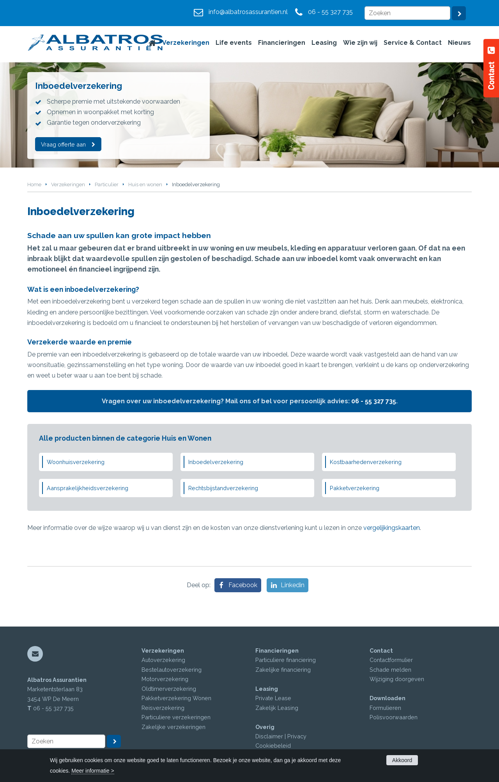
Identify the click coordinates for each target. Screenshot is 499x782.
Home (34, 184)
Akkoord (402, 760)
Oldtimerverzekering (169, 688)
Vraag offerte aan (63, 144)
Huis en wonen (145, 184)
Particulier (107, 184)
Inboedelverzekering (215, 462)
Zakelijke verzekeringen (173, 727)
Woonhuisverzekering (75, 462)
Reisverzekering (163, 707)
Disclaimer (269, 736)
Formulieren (385, 707)
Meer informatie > (92, 771)
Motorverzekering (165, 679)
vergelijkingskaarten (391, 527)
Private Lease (273, 698)
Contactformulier (391, 660)
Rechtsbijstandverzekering (223, 488)
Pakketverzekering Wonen (176, 698)
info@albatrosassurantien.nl (248, 12)
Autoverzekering (163, 660)
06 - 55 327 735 (330, 12)
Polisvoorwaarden (394, 717)
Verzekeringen (68, 184)
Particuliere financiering (285, 660)
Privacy (296, 736)
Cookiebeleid (273, 745)
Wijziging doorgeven (397, 679)
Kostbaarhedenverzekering (366, 462)
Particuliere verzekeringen (176, 717)
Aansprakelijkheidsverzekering (87, 488)
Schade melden (390, 669)
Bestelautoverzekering (172, 669)
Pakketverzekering (354, 488)
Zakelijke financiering (283, 669)
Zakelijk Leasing (276, 707)
